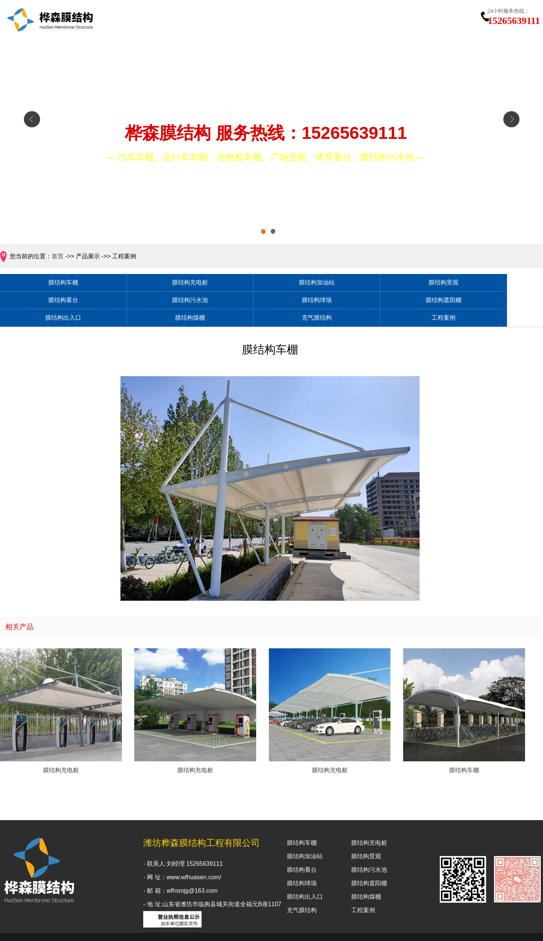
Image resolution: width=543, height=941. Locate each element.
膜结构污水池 (480, 283)
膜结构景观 (305, 283)
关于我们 (271, 19)
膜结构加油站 (218, 283)
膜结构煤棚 (305, 302)
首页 (58, 256)
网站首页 (235, 19)
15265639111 (514, 16)
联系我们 (451, 19)
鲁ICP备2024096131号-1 (368, 930)
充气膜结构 (392, 302)
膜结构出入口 (218, 302)
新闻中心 (379, 19)
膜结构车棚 (43, 283)
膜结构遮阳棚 (130, 302)
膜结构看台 (392, 283)
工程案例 (343, 19)
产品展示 (307, 19)
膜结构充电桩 (130, 283)
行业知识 (415, 19)
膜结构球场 (43, 302)
